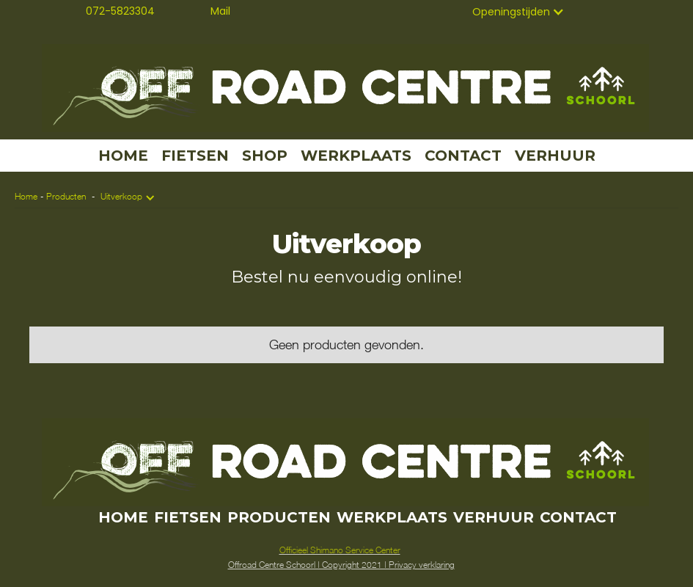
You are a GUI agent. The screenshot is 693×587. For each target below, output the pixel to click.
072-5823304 (120, 11)
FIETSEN (195, 155)
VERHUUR (555, 155)
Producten (66, 196)
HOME (123, 155)
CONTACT (463, 155)
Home (26, 196)
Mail (220, 11)
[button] (518, 12)
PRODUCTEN (279, 517)
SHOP (264, 155)
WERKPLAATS (356, 155)
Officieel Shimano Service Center (339, 549)
